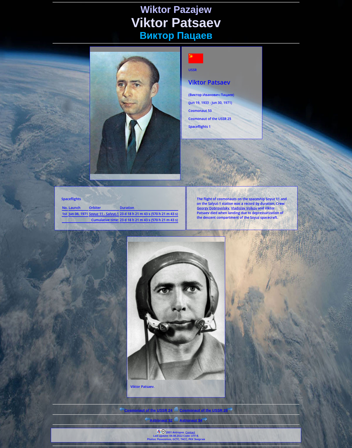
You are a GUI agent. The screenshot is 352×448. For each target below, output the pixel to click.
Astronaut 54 (193, 420)
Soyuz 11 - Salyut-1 (104, 213)
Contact (190, 432)
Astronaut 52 (159, 420)
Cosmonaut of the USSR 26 (206, 410)
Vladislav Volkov (244, 208)
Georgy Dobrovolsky (213, 208)
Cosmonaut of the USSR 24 (146, 410)
